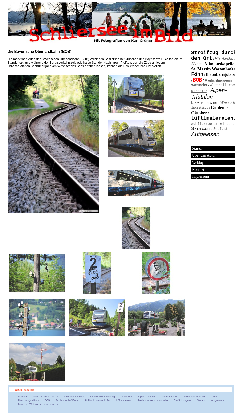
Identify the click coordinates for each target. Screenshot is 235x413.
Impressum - (52, 404)
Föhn (197, 74)
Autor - (23, 404)
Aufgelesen (205, 135)
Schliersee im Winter (212, 124)
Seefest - (203, 400)
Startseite (199, 149)
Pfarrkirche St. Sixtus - (196, 396)
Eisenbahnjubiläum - (30, 400)
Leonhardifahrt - (171, 396)
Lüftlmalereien (212, 119)
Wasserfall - (129, 396)
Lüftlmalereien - (126, 400)
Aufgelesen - (219, 400)
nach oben (29, 389)
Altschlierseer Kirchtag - (104, 396)
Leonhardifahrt (204, 103)
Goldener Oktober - (76, 396)
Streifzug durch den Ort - (48, 396)
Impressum (200, 177)
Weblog (198, 163)
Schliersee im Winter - (69, 400)
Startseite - (25, 396)
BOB (197, 80)
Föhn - (216, 396)
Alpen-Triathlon (209, 94)
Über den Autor (204, 156)
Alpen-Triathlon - (148, 396)
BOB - (49, 400)
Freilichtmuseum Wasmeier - (155, 400)
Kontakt (198, 170)
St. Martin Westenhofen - (99, 400)
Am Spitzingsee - (184, 400)
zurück (18, 389)
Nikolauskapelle (219, 63)
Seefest (220, 129)
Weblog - (35, 404)
